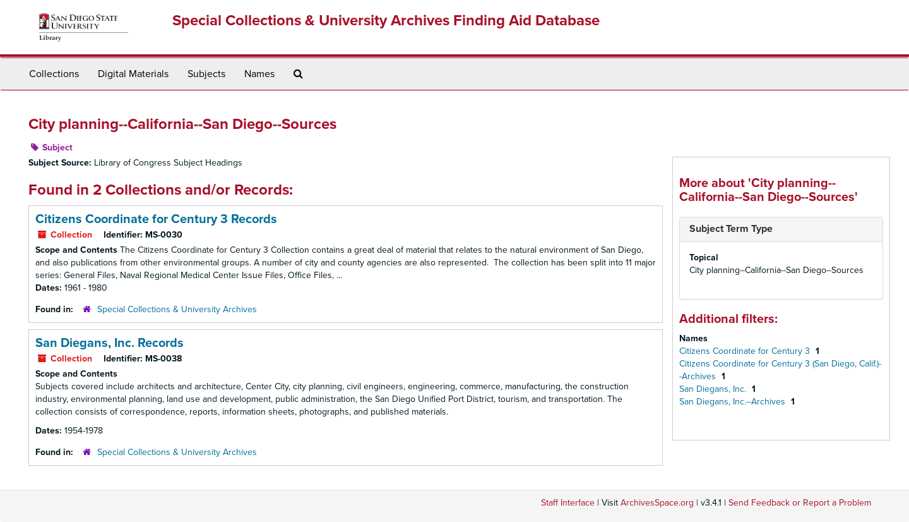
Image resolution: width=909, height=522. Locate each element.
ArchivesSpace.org (657, 502)
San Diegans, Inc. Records (109, 343)
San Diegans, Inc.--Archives (733, 401)
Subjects (206, 74)
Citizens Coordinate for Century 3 (745, 351)
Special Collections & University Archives (177, 309)
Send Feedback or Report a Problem (799, 502)
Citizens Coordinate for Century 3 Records (156, 219)
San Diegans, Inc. (714, 389)
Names (259, 74)
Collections (54, 74)
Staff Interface (568, 502)
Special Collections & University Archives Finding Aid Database (386, 20)
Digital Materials (133, 74)
